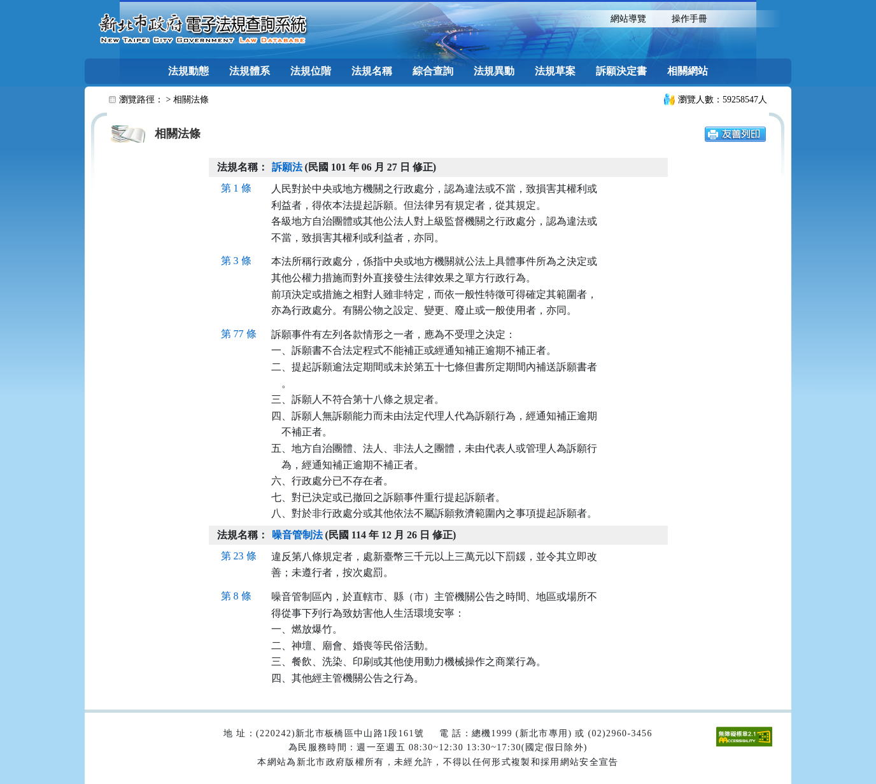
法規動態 (188, 71)
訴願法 (287, 167)
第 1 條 (236, 188)
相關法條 (191, 99)
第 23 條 (239, 555)
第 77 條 (239, 333)
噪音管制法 (297, 534)
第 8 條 (236, 596)
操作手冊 (689, 19)
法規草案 (555, 71)
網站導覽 (628, 19)
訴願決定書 (621, 71)
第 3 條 (236, 260)
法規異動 (494, 71)
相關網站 (687, 71)
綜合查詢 (433, 71)
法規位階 (310, 71)
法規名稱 (371, 71)
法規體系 (249, 71)
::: (587, 17)
